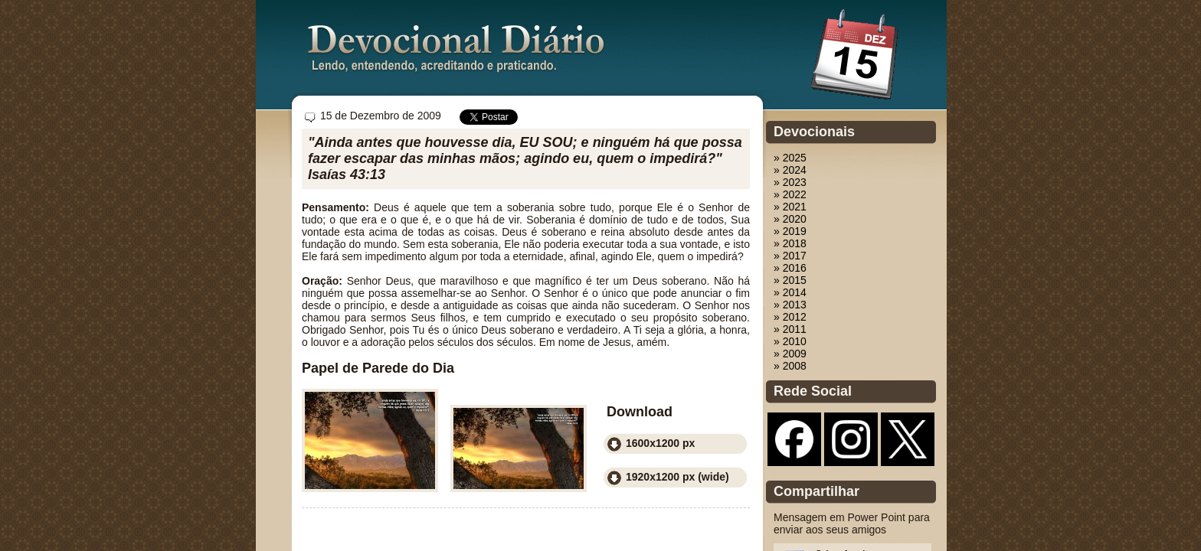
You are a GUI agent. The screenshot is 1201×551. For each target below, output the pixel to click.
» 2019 (790, 231)
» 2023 (790, 182)
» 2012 (790, 317)
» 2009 (790, 353)
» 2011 (790, 329)
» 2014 (790, 292)
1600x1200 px (660, 443)
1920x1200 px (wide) (677, 477)
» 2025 (790, 158)
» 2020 (790, 219)
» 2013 (790, 304)
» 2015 (790, 280)
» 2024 (790, 170)
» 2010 (790, 341)
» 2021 (790, 207)
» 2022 (790, 194)
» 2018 (790, 243)
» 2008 (790, 366)
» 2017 (790, 255)
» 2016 (790, 268)
